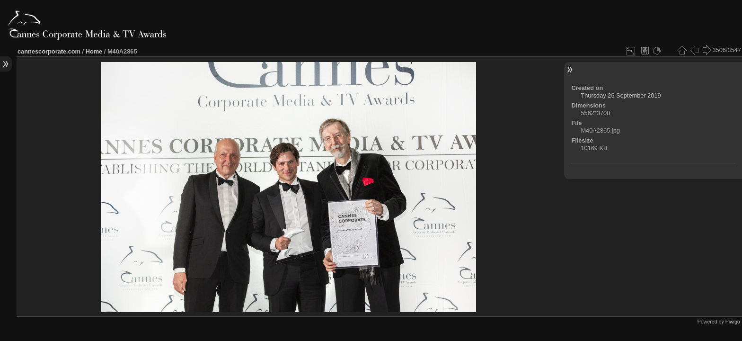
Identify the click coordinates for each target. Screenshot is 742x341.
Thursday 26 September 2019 (621, 95)
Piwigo (732, 321)
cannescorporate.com (49, 51)
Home (94, 51)
